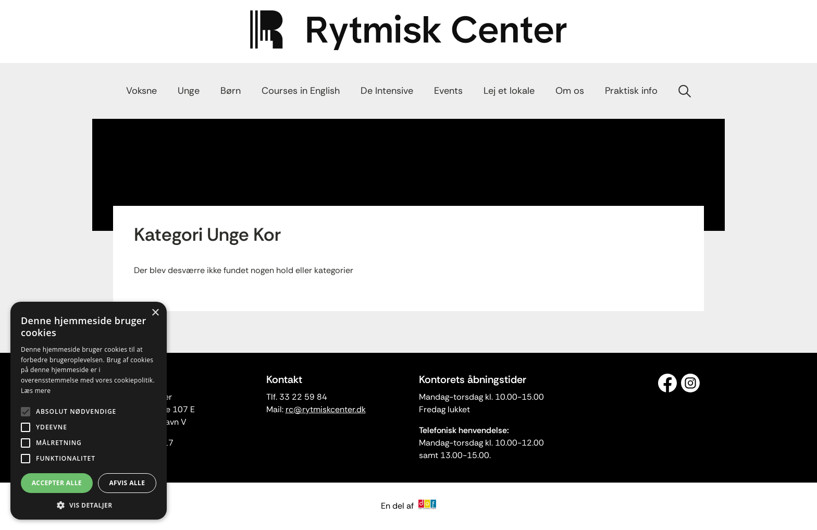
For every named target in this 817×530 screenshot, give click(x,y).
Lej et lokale (509, 90)
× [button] (155, 313)
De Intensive (387, 90)
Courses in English (301, 90)
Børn (230, 90)
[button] (88, 504)
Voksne (141, 90)
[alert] (88, 411)
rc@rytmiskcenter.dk (326, 409)
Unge (189, 90)
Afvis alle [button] (127, 482)
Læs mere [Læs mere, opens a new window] (36, 390)
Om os (569, 90)
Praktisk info (631, 90)
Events (448, 90)
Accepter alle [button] (57, 482)
